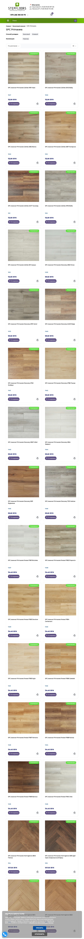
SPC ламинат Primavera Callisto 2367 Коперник (60, 147)
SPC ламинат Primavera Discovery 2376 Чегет (22, 324)
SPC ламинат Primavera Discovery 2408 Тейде (60, 324)
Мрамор (26, 39)
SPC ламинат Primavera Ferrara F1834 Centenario (57, 620)
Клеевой (35, 34)
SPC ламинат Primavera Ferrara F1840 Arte (58, 796)
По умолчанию (13, 46)
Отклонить (39, 934)
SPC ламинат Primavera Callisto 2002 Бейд (59, 87)
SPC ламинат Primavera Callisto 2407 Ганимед (23, 206)
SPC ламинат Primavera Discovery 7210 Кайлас (60, 501)
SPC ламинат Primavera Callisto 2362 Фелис (22, 147)
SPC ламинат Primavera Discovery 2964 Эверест (57, 443)
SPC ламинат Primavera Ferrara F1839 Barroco (22, 796)
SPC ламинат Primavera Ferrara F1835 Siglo (22, 678)
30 (74, 46)
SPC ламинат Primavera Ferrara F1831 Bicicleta (23, 560)
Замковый (26, 34)
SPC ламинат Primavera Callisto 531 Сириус (22, 265)
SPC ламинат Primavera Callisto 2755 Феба (59, 206)
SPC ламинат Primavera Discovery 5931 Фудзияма (20, 502)
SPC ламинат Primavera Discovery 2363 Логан (60, 265)
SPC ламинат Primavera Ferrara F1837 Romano (23, 737)
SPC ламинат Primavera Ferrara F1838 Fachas (59, 737)
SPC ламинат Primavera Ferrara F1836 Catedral (60, 678)
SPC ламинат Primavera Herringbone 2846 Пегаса (22, 857)
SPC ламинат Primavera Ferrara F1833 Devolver (23, 619)
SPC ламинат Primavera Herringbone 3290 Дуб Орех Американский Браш (60, 857)
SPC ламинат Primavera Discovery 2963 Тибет (23, 442)
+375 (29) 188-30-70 (18, 15)
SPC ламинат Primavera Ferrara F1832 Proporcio (60, 560)
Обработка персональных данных (41, 922)
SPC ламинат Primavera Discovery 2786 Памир (60, 383)
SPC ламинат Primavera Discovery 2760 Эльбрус (20, 384)
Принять (39, 928)
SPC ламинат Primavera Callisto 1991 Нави (21, 87)
